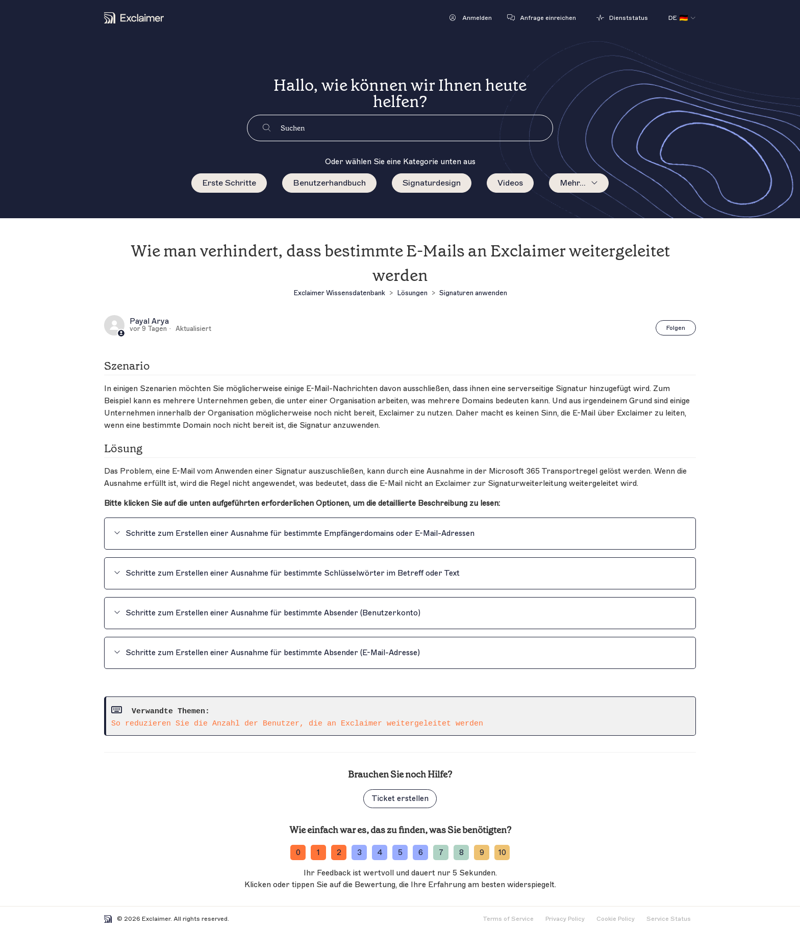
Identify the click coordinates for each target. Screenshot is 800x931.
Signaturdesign (432, 183)
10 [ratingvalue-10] (502, 853)
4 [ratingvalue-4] (380, 853)
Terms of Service (508, 919)
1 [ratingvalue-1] (318, 853)
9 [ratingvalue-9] (482, 853)
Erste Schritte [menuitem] (229, 183)
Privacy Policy (565, 919)
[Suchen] (417, 128)
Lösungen (412, 293)
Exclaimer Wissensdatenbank (339, 293)
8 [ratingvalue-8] (461, 853)
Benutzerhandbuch (329, 183)
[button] (470, 18)
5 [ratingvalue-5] (400, 853)
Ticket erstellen (400, 799)
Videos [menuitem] (510, 183)
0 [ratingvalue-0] (298, 853)
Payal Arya (149, 321)
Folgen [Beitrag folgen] (675, 328)
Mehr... (573, 183)
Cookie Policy (615, 919)
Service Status (668, 919)
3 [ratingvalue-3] (359, 853)
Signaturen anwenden (473, 293)
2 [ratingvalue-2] (339, 853)
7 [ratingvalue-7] (441, 853)
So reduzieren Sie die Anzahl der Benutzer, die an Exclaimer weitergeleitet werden (297, 723)
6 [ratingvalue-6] (420, 853)
